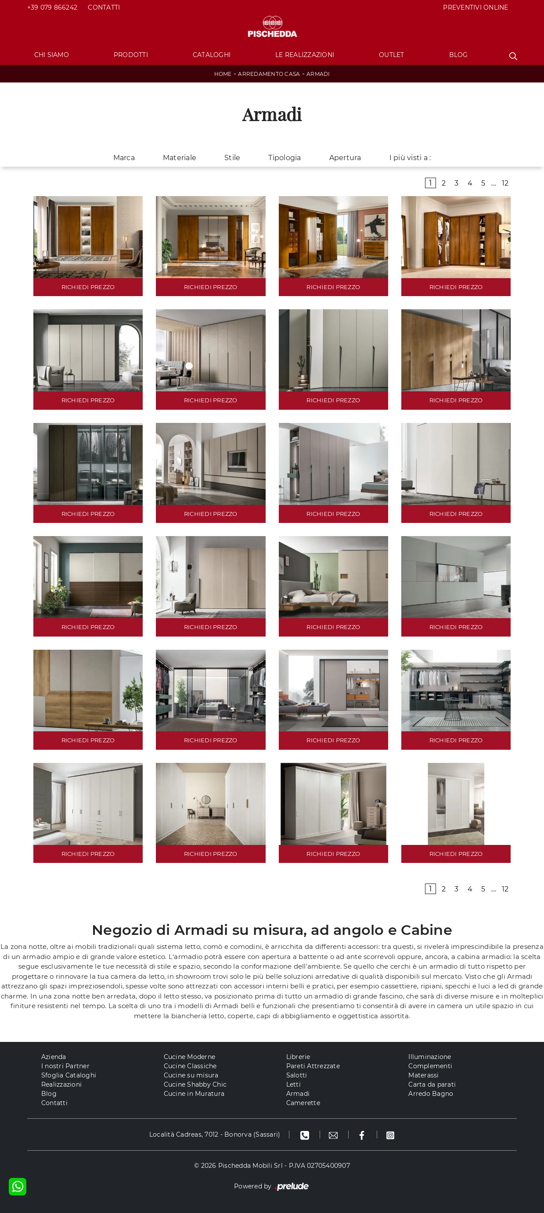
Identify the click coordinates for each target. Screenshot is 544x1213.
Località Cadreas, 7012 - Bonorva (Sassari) (215, 1134)
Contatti (104, 7)
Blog (458, 55)
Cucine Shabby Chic (195, 1084)
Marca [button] (124, 158)
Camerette (303, 1103)
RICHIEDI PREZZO (88, 286)
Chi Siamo (51, 55)
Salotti (296, 1075)
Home (223, 74)
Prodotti (131, 55)
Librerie (298, 1057)
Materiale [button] (179, 158)
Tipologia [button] (284, 158)
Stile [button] (232, 158)
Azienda (53, 1057)
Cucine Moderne (190, 1057)
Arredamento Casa (269, 74)
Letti (293, 1084)
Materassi (423, 1075)
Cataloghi (212, 55)
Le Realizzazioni (304, 55)
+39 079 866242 (52, 7)
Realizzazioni (61, 1084)
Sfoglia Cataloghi (68, 1075)
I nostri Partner (65, 1066)
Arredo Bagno (430, 1094)
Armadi (318, 74)
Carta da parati (432, 1084)
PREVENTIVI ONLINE (475, 7)
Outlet (391, 55)
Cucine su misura (191, 1075)
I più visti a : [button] (410, 158)
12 (505, 183)
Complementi (430, 1066)
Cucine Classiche (190, 1066)
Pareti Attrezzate (313, 1066)
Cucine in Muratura (194, 1094)
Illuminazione (429, 1057)
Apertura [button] (345, 158)
